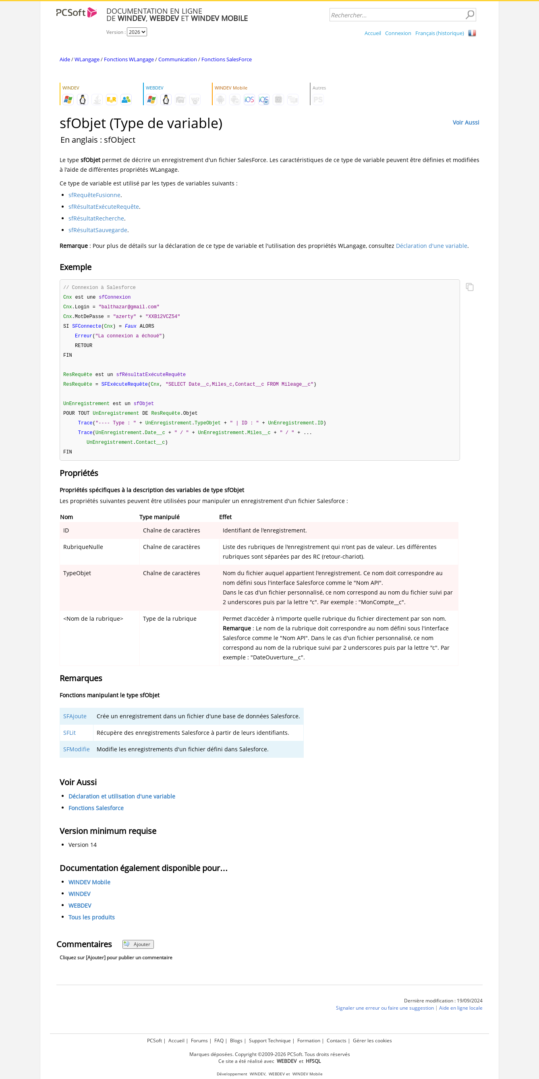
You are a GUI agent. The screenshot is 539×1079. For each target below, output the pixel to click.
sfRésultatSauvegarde (97, 230)
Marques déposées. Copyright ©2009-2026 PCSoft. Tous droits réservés (269, 1054)
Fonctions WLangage (129, 59)
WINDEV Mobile (89, 888)
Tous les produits (91, 923)
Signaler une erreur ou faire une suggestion (385, 1014)
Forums (199, 1040)
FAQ (219, 1040)
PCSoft (154, 1040)
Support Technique (270, 1040)
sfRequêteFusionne (94, 195)
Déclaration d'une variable (431, 245)
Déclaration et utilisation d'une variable (121, 803)
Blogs (236, 1040)
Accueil (373, 33)
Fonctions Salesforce (96, 814)
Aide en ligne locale (461, 1014)
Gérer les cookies (372, 1040)
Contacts (336, 1040)
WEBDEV (79, 912)
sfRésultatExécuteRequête (103, 206)
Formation (308, 1040)
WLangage (87, 59)
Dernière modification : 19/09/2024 (443, 1007)
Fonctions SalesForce (226, 59)
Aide (65, 59)
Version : (116, 32)
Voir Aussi (466, 122)
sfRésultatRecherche (96, 218)
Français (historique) (439, 33)
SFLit (69, 739)
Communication (177, 59)
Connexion (398, 33)
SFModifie (76, 755)
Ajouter (136, 950)
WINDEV (79, 900)
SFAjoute (75, 722)
